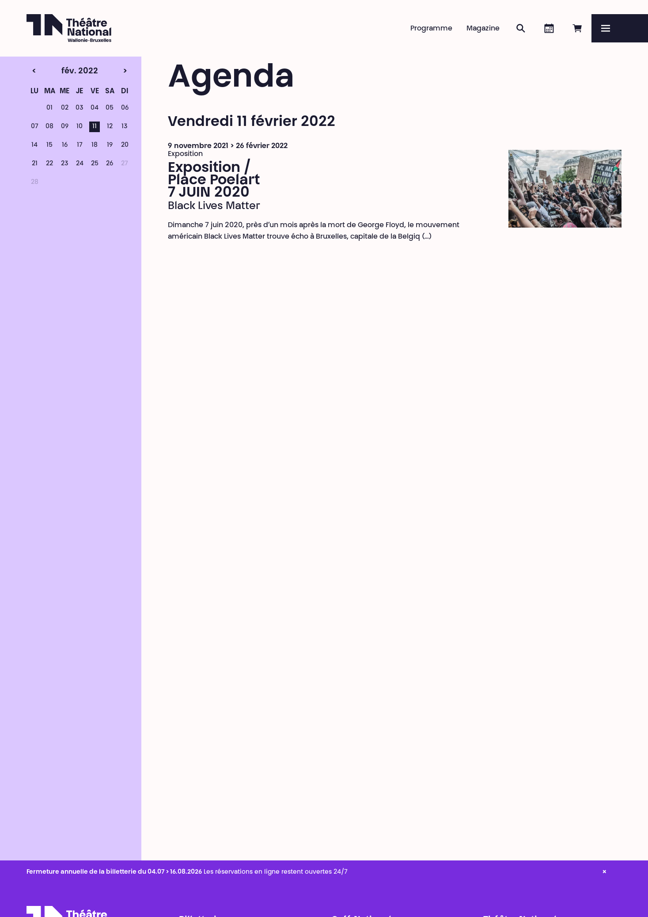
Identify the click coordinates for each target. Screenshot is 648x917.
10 (79, 127)
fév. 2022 (64, 72)
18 (94, 145)
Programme (431, 28)
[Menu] (619, 28)
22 (49, 164)
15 (49, 145)
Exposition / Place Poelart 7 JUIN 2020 (214, 180)
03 (79, 108)
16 (65, 145)
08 (49, 127)
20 (125, 145)
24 (79, 164)
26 (109, 164)
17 (80, 145)
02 (64, 108)
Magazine (483, 28)
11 (94, 127)
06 (125, 108)
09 (64, 127)
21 (35, 164)
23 (64, 164)
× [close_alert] (604, 872)
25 (95, 164)
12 (110, 127)
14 (34, 145)
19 (110, 145)
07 (34, 127)
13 (124, 127)
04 (95, 108)
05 (110, 108)
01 (49, 108)
